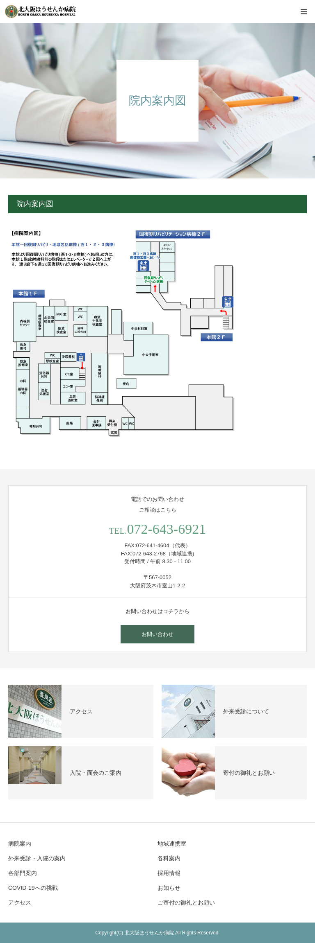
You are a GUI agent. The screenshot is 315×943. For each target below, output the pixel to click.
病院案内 (19, 843)
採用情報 (169, 873)
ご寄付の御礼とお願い (186, 902)
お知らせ (169, 887)
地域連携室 (172, 843)
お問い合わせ (157, 634)
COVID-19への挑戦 (33, 887)
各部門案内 (22, 873)
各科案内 (169, 858)
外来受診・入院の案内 (37, 858)
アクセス (19, 902)
